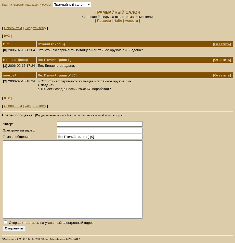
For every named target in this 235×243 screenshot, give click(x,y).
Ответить (222, 44)
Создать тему (35, 28)
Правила (104, 21)
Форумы (45, 4)
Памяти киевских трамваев (20, 4)
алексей (10, 75)
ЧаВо (118, 21)
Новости (131, 21)
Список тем (13, 28)
